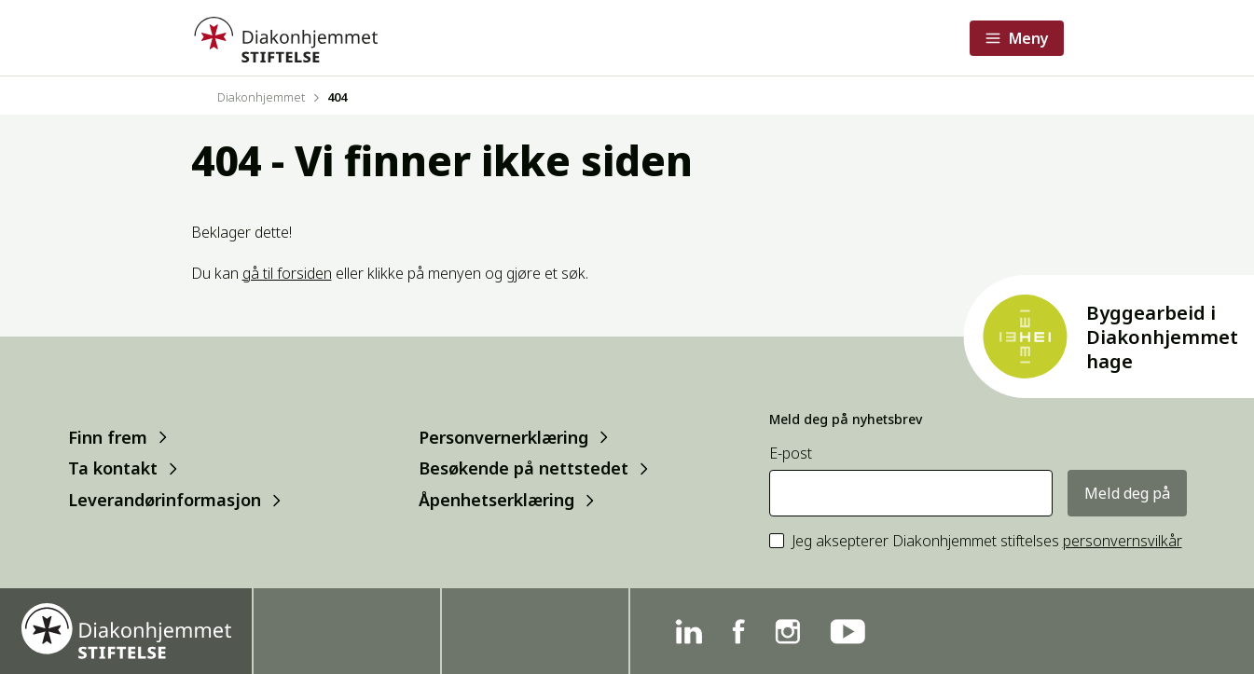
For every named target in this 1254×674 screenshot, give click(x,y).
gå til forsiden (287, 273)
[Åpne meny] (1017, 38)
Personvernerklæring (503, 436)
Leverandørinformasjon (164, 500)
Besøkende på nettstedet (523, 468)
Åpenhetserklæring (496, 500)
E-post (790, 453)
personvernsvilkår (1122, 540)
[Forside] (284, 37)
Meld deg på (1127, 493)
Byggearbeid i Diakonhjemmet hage (1162, 337)
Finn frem (107, 436)
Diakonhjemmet (261, 97)
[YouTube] (847, 631)
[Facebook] (738, 631)
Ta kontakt (113, 468)
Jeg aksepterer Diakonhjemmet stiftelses (987, 541)
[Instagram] (787, 631)
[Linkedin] (688, 631)
